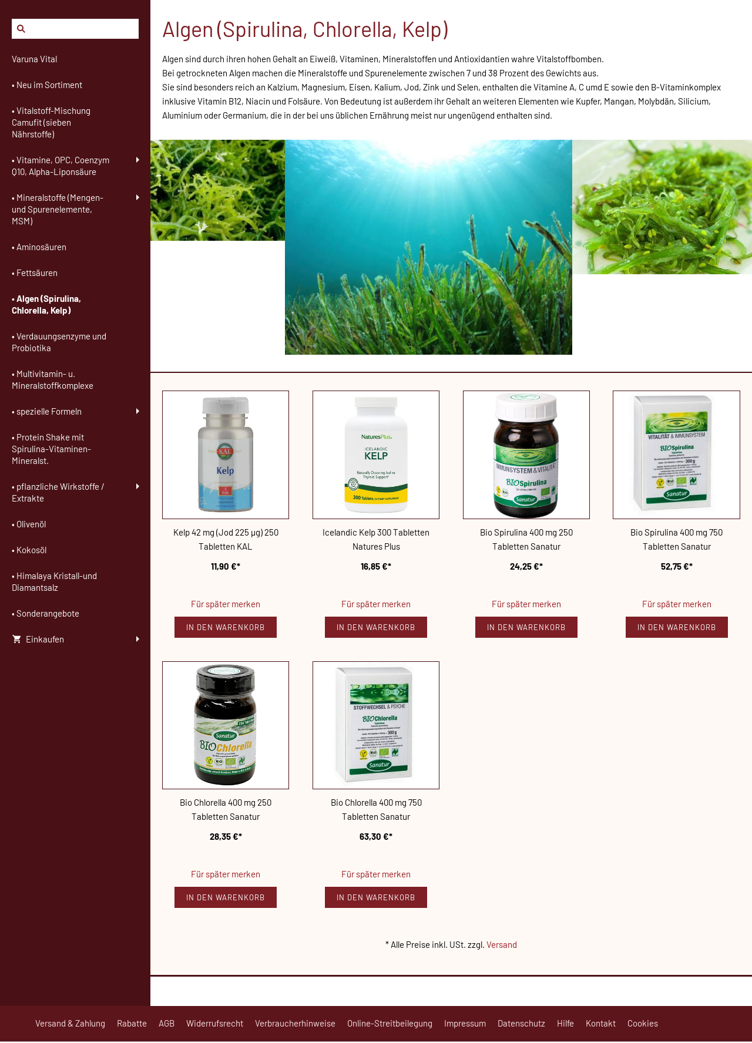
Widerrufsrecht (214, 1023)
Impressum (465, 1023)
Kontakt (601, 1023)
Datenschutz (521, 1023)
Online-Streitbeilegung (389, 1023)
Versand (501, 944)
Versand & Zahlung (70, 1023)
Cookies (642, 1023)
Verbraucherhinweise (295, 1023)
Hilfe (565, 1023)
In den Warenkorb (225, 627)
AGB (166, 1023)
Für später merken (225, 603)
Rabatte (132, 1023)
